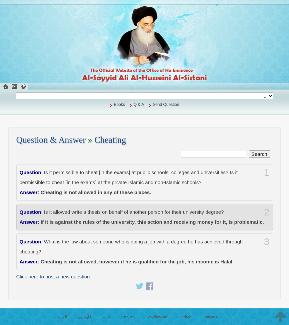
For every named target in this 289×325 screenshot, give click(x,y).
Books (119, 104)
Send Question (166, 104)
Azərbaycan (156, 316)
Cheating (110, 140)
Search (259, 154)
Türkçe (185, 316)
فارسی (85, 316)
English (128, 316)
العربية (61, 316)
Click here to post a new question (53, 276)
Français (209, 316)
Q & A (139, 104)
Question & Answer (51, 140)
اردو (106, 316)
